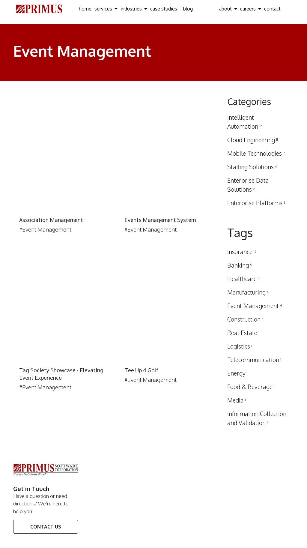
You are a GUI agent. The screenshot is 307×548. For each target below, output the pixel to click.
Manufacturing (248, 292)
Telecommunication (254, 360)
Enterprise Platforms (256, 203)
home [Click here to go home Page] (85, 9)
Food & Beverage (251, 387)
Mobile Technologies (256, 153)
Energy (237, 373)
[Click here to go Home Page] (39, 8)
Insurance (241, 252)
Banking (239, 265)
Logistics (239, 346)
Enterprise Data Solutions (248, 184)
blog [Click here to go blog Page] (188, 9)
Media (236, 400)
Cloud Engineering (252, 140)
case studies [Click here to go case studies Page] (163, 9)
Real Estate (243, 333)
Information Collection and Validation (256, 418)
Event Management (254, 306)
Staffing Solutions (252, 167)
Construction (245, 319)
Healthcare (243, 279)
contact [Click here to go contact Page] (272, 9)
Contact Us (45, 527)
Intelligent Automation (244, 121)
